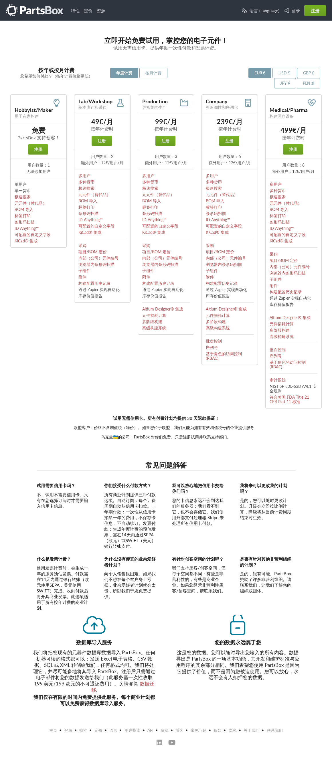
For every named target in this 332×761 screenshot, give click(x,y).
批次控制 (214, 341)
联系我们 (275, 730)
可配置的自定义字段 (33, 234)
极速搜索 (23, 196)
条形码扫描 (25, 222)
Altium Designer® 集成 (162, 309)
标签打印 (23, 215)
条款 (218, 730)
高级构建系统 (154, 327)
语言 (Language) (260, 10)
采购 (82, 245)
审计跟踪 (278, 379)
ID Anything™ (27, 228)
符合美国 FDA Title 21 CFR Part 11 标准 (289, 399)
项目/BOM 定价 (92, 251)
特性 (75, 10)
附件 (82, 276)
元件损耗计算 (154, 315)
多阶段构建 (152, 321)
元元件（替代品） (31, 203)
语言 (113, 730)
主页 (53, 730)
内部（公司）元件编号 (98, 258)
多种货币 (86, 181)
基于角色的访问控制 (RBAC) (224, 356)
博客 (179, 730)
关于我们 (252, 730)
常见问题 (199, 730)
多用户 (84, 175)
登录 (292, 10)
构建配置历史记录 (94, 283)
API (150, 730)
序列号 (212, 347)
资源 (101, 10)
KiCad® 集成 (26, 240)
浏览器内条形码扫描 (96, 264)
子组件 (84, 270)
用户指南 (133, 730)
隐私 (233, 730)
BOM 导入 (24, 209)
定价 (88, 10)
